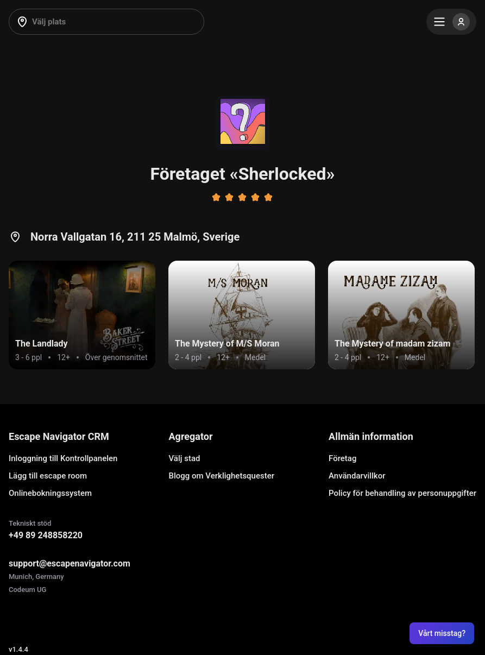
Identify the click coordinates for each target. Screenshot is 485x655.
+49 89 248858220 (46, 535)
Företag (342, 458)
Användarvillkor (357, 476)
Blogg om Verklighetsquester (222, 476)
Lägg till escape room (48, 476)
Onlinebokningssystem (50, 493)
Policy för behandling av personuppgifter (402, 493)
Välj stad (184, 458)
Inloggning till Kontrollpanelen (63, 458)
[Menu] (451, 22)
